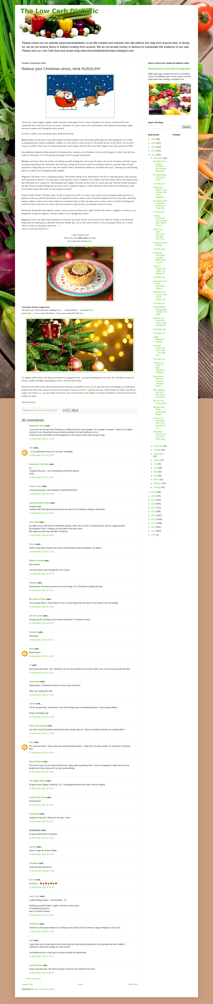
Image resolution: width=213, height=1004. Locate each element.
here (47, 228)
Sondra (32, 847)
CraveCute (34, 924)
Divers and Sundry (38, 726)
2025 (153, 143)
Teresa (32, 544)
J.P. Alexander (36, 616)
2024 (153, 147)
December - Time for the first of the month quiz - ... (160, 437)
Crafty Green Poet (37, 797)
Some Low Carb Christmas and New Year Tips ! (159, 234)
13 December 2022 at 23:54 (41, 607)
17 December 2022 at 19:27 (41, 956)
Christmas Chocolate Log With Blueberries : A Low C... (160, 258)
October (157, 450)
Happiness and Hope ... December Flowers (159, 285)
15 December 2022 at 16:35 (41, 854)
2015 (153, 515)
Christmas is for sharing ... (160, 244)
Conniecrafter (35, 965)
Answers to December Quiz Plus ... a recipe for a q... (159, 423)
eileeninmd (34, 681)
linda (31, 649)
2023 (153, 151)
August (157, 460)
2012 (153, 527)
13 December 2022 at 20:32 (41, 535)
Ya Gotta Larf (159, 184)
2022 (153, 155)
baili (31, 940)
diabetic (84, 390)
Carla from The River (39, 464)
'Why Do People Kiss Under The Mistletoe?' (159, 270)
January (157, 487)
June (156, 468)
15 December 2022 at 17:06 (41, 871)
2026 (153, 139)
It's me (32, 880)
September (158, 454)
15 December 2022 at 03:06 (41, 788)
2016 (153, 511)
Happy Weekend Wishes (158, 339)
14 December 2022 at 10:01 (41, 656)
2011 (153, 531)
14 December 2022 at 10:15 (41, 673)
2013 (153, 523)
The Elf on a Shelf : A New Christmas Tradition (159, 368)
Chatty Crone (35, 486)
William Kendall (36, 560)
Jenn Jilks (34, 522)
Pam (31, 742)
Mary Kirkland (35, 761)
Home (80, 984)
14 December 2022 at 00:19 (41, 623)
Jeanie (32, 704)
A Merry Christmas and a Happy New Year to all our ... (160, 221)
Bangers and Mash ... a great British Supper (159, 410)
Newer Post (27, 984)
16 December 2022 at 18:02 (41, 915)
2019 (153, 500)
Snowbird (33, 863)
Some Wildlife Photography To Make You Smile (160, 310)
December (158, 158)
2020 (153, 496)
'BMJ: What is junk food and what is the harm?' (159, 393)
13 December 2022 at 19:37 (41, 477)
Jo (30, 665)
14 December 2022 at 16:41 (41, 752)
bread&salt (34, 814)
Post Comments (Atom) (44, 989)
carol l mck (34, 896)
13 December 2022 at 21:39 (41, 552)
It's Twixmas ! (159, 212)
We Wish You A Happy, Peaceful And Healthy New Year (160, 166)
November (158, 446)
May (156, 472)
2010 (153, 535)
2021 (153, 492)
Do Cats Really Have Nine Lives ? (159, 177)
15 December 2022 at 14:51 (41, 838)
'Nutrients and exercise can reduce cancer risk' (160, 295)
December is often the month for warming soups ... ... (159, 381)
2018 (153, 504)
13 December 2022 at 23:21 (41, 590)
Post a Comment (33, 978)
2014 (153, 519)
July (156, 464)
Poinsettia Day (159, 329)
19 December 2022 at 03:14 (41, 973)
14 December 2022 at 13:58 (41, 733)
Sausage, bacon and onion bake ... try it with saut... (159, 350)
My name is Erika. (37, 599)
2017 (153, 508)
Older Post (132, 984)
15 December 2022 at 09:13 (41, 805)
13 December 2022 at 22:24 (41, 574)
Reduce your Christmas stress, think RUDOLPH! (159, 322)
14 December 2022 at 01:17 (41, 640)
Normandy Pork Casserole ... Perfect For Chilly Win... (160, 204)
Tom (31, 448)
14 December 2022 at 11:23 (41, 695)
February (158, 483)
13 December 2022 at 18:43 (41, 455)
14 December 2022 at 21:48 (41, 772)
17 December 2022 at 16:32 (41, 931)
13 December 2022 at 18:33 (41, 439)
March (157, 479)
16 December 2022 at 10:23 (41, 887)
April (156, 476)
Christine (33, 632)
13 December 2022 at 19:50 (41, 494)
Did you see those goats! (159, 402)
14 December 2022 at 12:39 (41, 717)
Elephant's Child (37, 426)
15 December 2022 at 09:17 (41, 821)
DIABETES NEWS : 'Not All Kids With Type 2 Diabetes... (160, 192)
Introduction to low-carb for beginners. (169, 68)
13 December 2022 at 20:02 (41, 513)
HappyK (33, 583)
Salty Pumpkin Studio (39, 503)
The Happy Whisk (37, 781)
